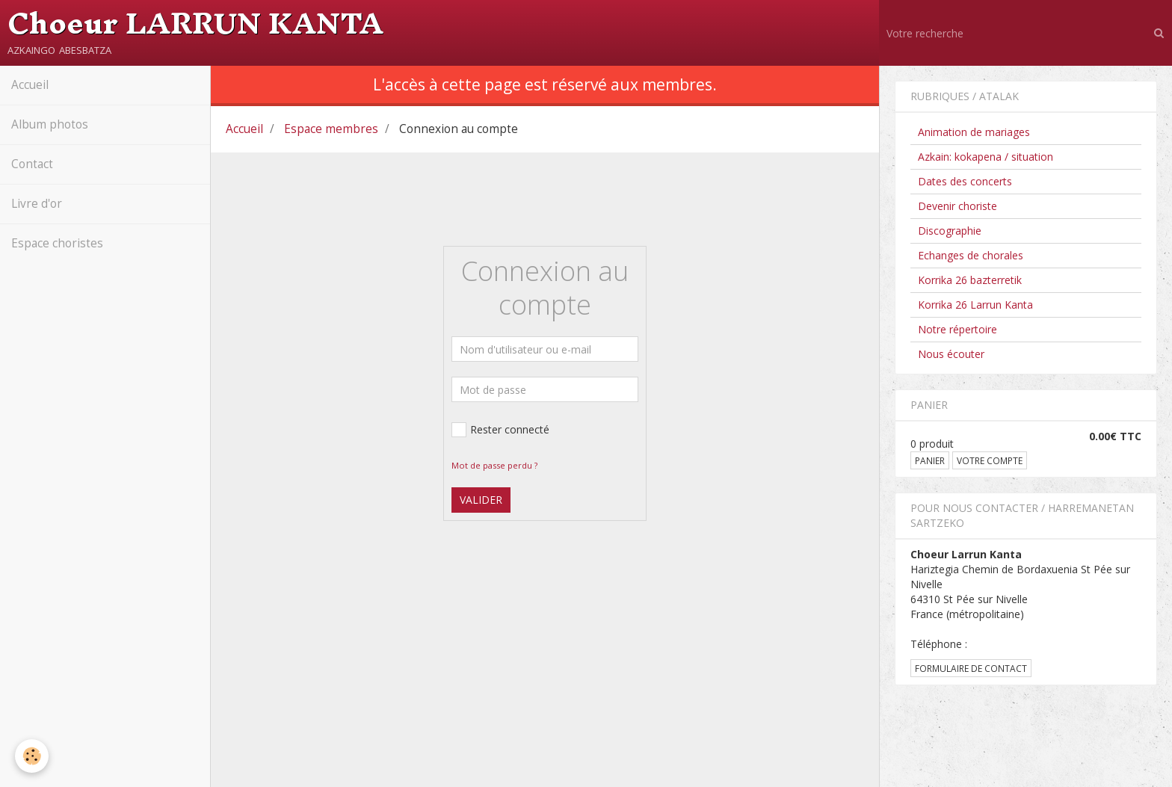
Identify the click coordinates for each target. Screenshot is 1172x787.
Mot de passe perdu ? (494, 465)
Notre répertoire (957, 329)
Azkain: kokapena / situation (985, 156)
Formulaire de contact (971, 668)
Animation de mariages (974, 132)
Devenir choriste (957, 206)
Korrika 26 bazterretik (970, 280)
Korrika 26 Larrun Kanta (975, 304)
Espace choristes (57, 243)
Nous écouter (951, 354)
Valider (481, 500)
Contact (32, 164)
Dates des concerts (965, 181)
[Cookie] (32, 756)
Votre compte (990, 460)
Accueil (30, 85)
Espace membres (331, 129)
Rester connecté (500, 429)
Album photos (49, 124)
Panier (930, 460)
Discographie (949, 230)
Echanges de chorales (970, 255)
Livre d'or (36, 204)
